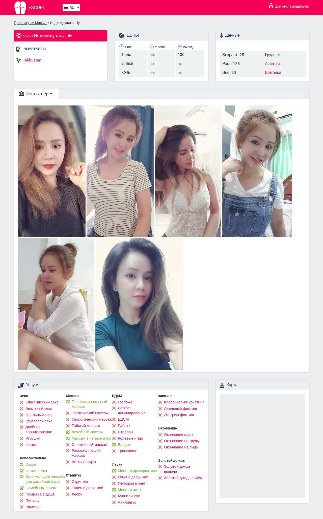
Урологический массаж (92, 419)
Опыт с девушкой (133, 477)
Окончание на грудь (181, 441)
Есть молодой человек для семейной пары (45, 479)
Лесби (77, 494)
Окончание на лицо (181, 447)
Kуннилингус (129, 496)
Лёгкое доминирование (132, 410)
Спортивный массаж (89, 444)
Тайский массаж (86, 425)
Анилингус (127, 502)
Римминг (33, 507)
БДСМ (123, 419)
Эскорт (31, 464)
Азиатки (272, 63)
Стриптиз (80, 481)
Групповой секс (38, 421)
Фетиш (31, 444)
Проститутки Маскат (30, 23)
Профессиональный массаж (89, 404)
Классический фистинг (184, 402)
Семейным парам (41, 488)
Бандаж (124, 444)
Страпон (125, 432)
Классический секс (41, 402)
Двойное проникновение (38, 429)
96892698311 (35, 49)
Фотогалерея (36, 93)
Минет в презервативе (137, 470)
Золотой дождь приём (183, 477)
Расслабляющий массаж (86, 453)
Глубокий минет (132, 483)
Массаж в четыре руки (91, 438)
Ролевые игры (130, 438)
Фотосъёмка (36, 470)
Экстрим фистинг (179, 415)
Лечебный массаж (87, 432)
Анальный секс (38, 408)
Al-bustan (28, 60)
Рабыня (124, 425)
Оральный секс (38, 415)
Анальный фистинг (180, 408)
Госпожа (125, 402)
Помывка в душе (40, 494)
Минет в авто (129, 489)
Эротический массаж (90, 413)
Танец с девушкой (87, 488)
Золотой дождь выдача (177, 469)
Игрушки (32, 438)
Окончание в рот (178, 434)
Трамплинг (127, 451)
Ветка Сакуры (84, 462)
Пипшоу (32, 500)
